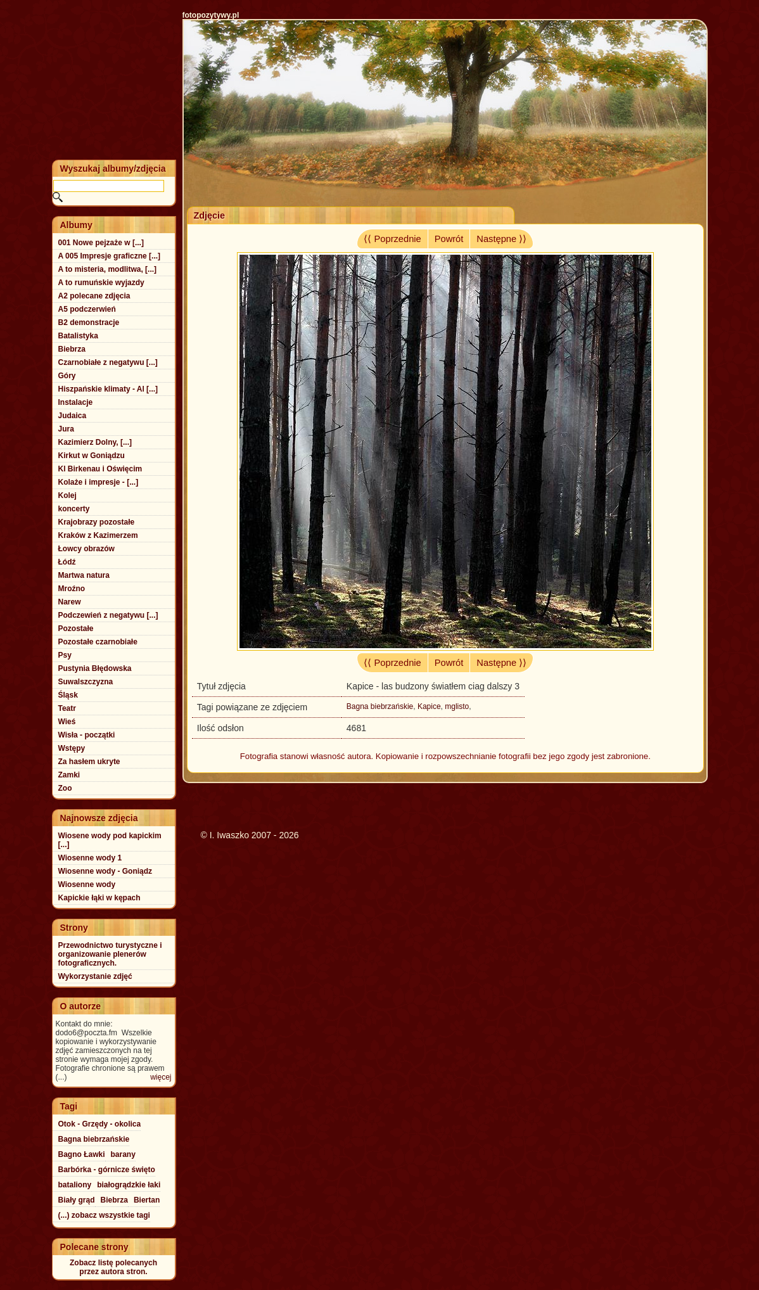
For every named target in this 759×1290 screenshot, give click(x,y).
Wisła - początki (86, 735)
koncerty (74, 508)
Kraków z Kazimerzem (98, 535)
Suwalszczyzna (85, 681)
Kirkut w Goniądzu (91, 455)
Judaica (72, 415)
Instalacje (75, 402)
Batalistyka (78, 335)
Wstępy (72, 748)
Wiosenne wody (87, 884)
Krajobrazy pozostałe (96, 522)
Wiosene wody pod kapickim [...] (110, 840)
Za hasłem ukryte (89, 761)
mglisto (457, 706)
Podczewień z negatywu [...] (108, 615)
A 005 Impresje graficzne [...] (109, 256)
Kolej (67, 495)
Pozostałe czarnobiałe (97, 641)
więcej (160, 1077)
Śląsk (68, 695)
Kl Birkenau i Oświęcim (100, 468)
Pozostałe (76, 628)
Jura (66, 429)
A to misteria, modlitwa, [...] (107, 269)
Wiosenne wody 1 (90, 857)
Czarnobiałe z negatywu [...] (108, 362)
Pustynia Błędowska (95, 668)
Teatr (67, 708)
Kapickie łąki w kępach (99, 897)
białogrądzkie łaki (128, 1184)
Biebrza (72, 349)
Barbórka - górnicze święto (106, 1169)
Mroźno (72, 588)
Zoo (65, 788)
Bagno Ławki (81, 1154)
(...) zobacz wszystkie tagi (104, 1215)
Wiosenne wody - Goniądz (105, 871)
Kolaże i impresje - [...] (98, 482)
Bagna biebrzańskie (380, 706)
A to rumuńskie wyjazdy (101, 282)
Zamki (69, 774)
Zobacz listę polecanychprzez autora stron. (113, 1267)
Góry (67, 375)
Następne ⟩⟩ (501, 239)
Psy (65, 655)
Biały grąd (76, 1200)
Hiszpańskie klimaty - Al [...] (108, 389)
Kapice (429, 706)
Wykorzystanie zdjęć (95, 976)
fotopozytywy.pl (210, 15)
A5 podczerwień (87, 309)
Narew (69, 601)
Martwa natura (84, 575)
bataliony (75, 1184)
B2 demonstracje (89, 322)
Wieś (67, 721)
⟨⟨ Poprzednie (392, 239)
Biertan (147, 1200)
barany (123, 1154)
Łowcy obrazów (86, 548)
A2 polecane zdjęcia (94, 295)
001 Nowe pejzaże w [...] (101, 242)
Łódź (67, 562)
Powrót (449, 239)
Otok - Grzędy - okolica (99, 1124)
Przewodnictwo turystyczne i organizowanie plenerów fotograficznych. (110, 954)
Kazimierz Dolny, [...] (95, 442)
